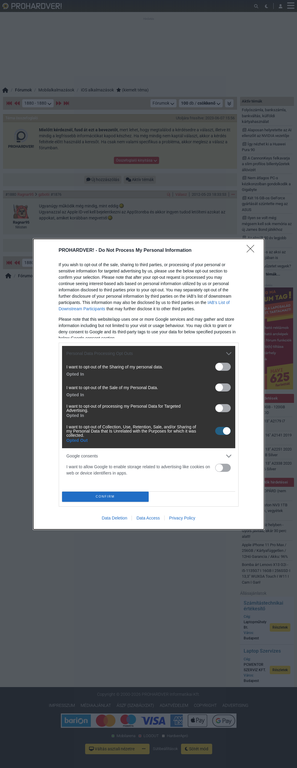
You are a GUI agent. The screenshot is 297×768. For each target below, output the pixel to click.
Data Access (148, 518)
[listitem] (149, 353)
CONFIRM (105, 496)
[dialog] (148, 384)
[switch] (223, 367)
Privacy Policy (182, 518)
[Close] (252, 250)
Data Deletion (114, 518)
